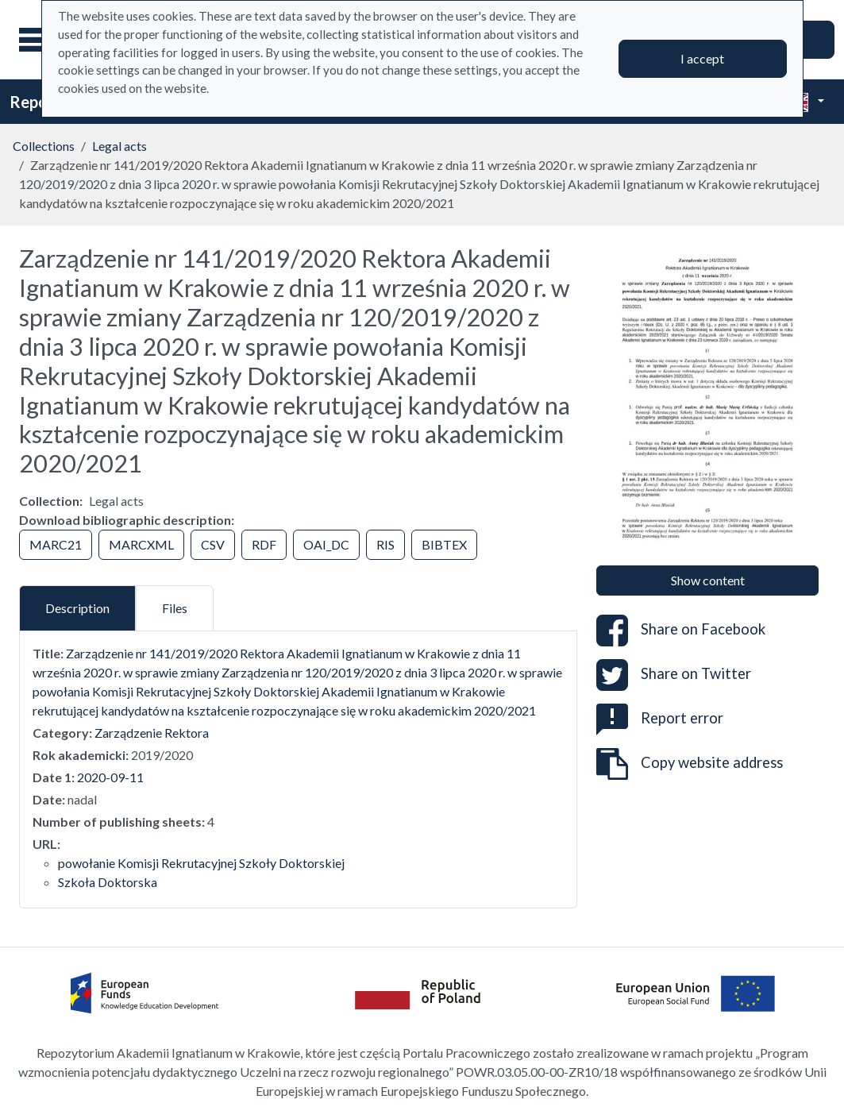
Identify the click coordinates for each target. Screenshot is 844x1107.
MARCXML (141, 544)
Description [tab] (77, 607)
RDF (264, 544)
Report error (659, 718)
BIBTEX (444, 544)
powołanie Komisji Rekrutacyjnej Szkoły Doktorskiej (201, 862)
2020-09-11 (110, 777)
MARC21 (55, 544)
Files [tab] (174, 607)
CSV (213, 544)
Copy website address (689, 764)
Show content (708, 580)
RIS (385, 544)
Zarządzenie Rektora (151, 732)
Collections (44, 145)
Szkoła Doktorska (107, 881)
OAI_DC (326, 544)
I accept (702, 58)
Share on (680, 630)
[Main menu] (39, 39)
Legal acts (119, 145)
